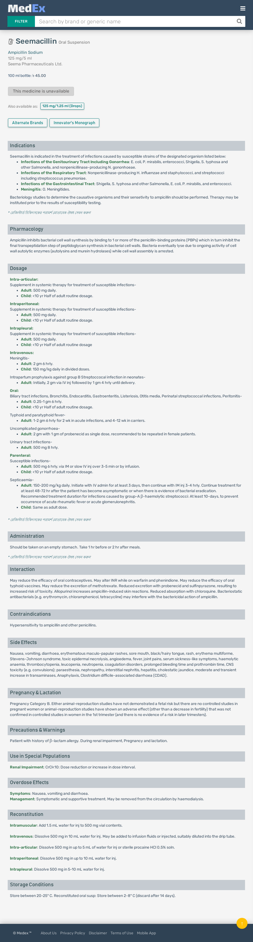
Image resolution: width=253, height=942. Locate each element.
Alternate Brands (27, 123)
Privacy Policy (72, 933)
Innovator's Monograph (74, 123)
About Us (49, 933)
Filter (21, 21)
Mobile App (146, 933)
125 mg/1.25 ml (62, 106)
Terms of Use (122, 933)
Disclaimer (98, 933)
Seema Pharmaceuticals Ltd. (35, 64)
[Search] (240, 21)
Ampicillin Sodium (25, 52)
